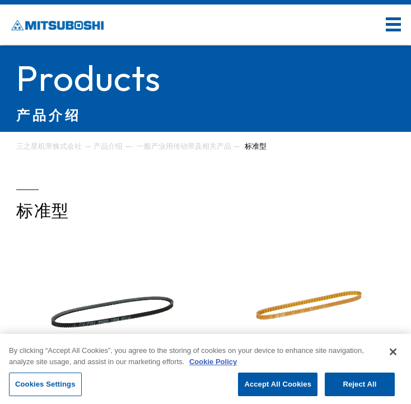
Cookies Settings (45, 384)
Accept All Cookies (277, 384)
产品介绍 (108, 146)
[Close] (393, 351)
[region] (205, 369)
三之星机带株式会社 (49, 146)
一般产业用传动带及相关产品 (184, 146)
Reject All (359, 384)
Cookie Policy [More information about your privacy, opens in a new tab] (213, 361)
